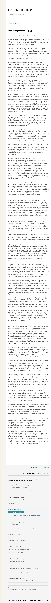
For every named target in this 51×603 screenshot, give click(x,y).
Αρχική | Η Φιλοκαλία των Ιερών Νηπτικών (39, 467)
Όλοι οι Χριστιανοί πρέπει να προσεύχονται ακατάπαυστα (22, 589)
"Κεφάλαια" (11, 503)
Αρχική (36, 479)
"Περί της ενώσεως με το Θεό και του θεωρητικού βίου (21, 528)
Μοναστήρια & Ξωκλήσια (22, 600)
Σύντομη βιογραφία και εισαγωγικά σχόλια (18, 487)
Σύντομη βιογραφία (13, 524)
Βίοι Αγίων (12, 600)
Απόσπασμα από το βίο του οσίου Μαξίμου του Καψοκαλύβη (23, 580)
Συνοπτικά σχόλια (12, 537)
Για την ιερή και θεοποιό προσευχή (17, 540)
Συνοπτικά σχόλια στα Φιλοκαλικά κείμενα (18, 500)
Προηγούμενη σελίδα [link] (42, 479)
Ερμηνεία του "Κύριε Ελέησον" (16, 552)
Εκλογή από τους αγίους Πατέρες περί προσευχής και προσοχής (26, 515)
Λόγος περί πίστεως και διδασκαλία (17, 565)
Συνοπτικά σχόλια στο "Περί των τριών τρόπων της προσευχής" (24, 568)
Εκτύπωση (15, 23)
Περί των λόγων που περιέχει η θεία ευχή (18, 549)
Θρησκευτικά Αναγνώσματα (36, 600)
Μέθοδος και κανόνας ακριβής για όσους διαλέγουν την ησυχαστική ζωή (26, 491)
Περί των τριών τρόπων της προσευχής (18, 572)
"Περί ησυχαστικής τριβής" (16, 512)
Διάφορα (47, 600)
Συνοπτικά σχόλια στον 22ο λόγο (16, 561)
